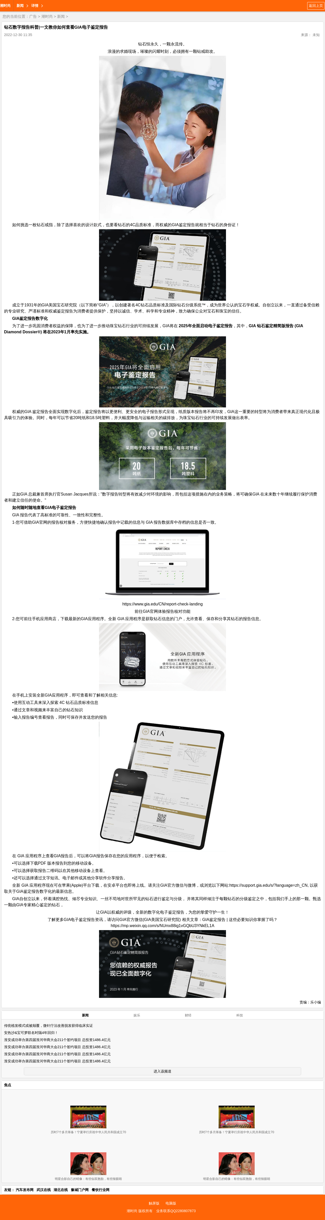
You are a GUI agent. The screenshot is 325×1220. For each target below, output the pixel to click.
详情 (34, 6)
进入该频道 (162, 1071)
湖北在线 (61, 1190)
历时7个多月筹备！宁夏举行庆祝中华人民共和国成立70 (88, 1132)
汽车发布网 (25, 1190)
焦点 (7, 1085)
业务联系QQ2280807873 (176, 1211)
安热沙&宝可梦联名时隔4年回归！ (31, 1033)
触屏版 (154, 1203)
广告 (33, 16)
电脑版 (171, 1203)
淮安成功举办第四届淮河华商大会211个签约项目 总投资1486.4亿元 (57, 1040)
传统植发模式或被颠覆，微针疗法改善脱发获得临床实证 (48, 1026)
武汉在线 (44, 1190)
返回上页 (316, 6)
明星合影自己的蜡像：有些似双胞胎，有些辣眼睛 (88, 1179)
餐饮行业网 (100, 1190)
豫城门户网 (80, 1190)
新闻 (20, 6)
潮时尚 (5, 6)
